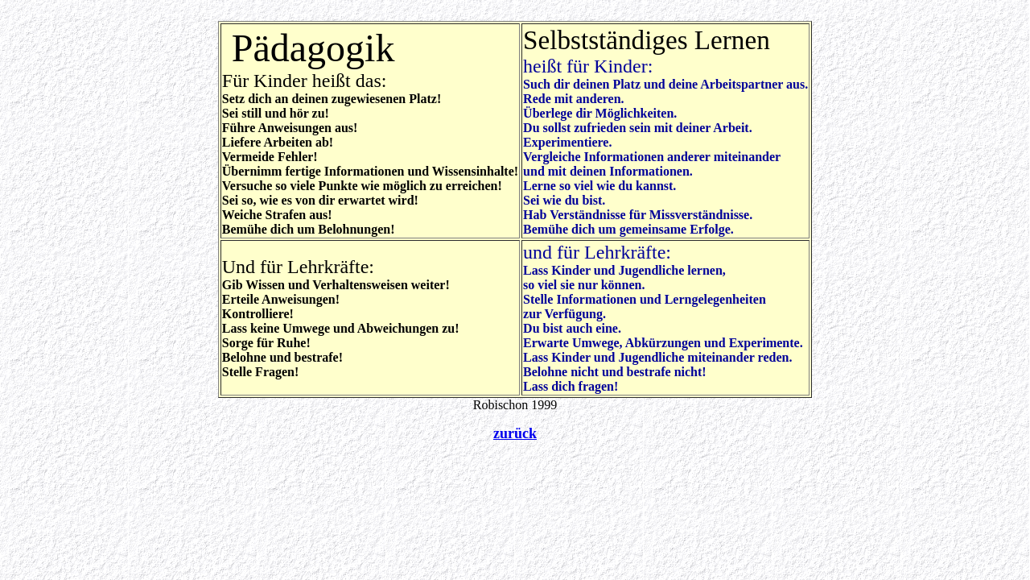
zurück (515, 433)
